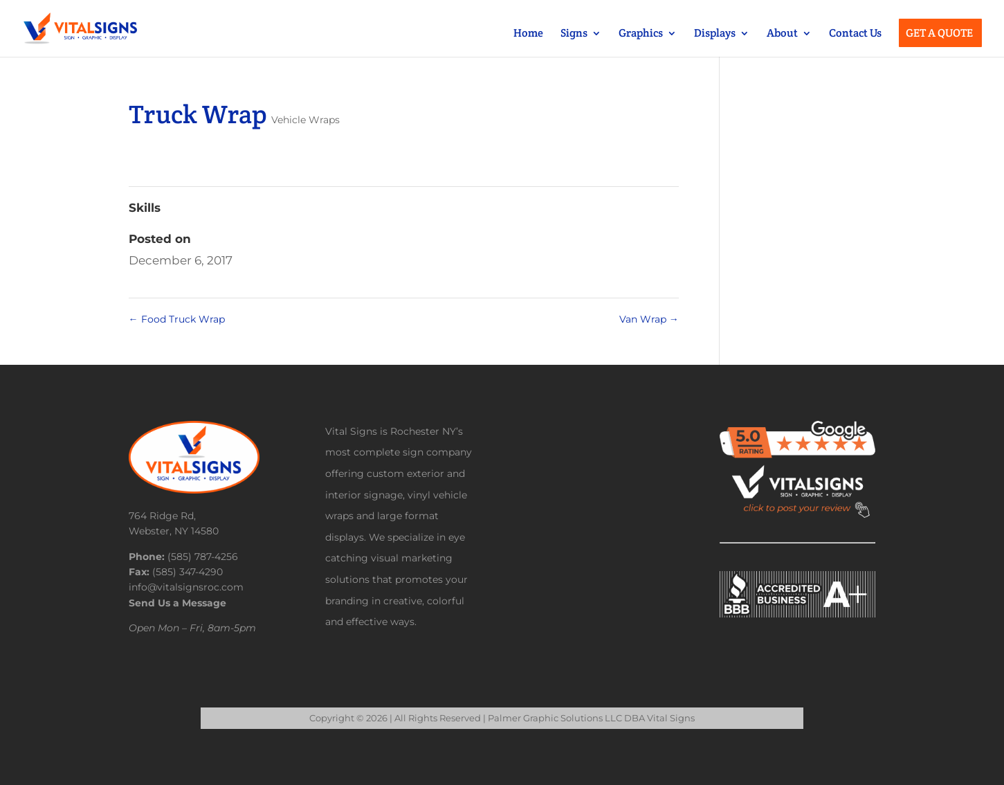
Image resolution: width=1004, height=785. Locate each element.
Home (528, 34)
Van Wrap (649, 319)
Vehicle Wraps (305, 120)
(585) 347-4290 (187, 572)
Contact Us (855, 34)
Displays (715, 34)
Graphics (641, 34)
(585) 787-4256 (202, 556)
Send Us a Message (177, 603)
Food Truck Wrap (177, 319)
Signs (573, 34)
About (782, 34)
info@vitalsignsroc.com (186, 587)
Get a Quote (939, 34)
